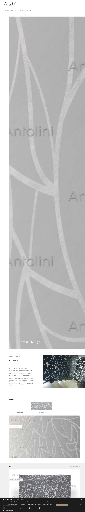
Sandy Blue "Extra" (42, 412)
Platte (11, 467)
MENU (79, 4)
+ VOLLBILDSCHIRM (75, 399)
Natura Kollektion (19, 10)
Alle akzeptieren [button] (62, 504)
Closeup (12, 399)
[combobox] (81, 499)
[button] (28, 510)
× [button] (83, 499)
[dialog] (42, 505)
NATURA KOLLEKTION (14, 356)
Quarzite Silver (20, 412)
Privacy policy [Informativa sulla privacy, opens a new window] (13, 505)
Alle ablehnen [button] (74, 504)
